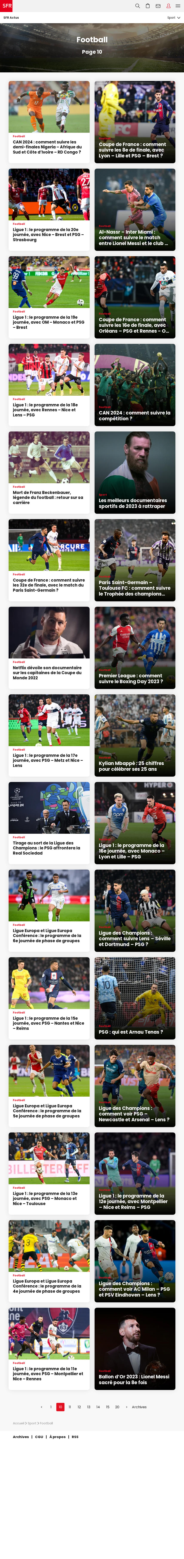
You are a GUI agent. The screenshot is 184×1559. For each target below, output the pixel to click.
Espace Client (168, 6)
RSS (75, 1436)
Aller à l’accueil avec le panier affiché (148, 6)
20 (117, 1407)
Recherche (138, 6)
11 (70, 1407)
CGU (39, 1436)
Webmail (158, 6)
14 (98, 1407)
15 (107, 1407)
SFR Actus (11, 17)
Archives (139, 1407)
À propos (57, 1436)
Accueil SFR (6, 6)
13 (88, 1407)
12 (79, 1407)
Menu (178, 6)
